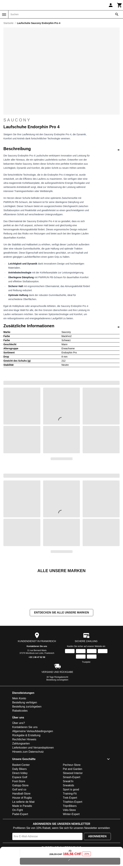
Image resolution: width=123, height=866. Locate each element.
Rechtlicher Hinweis (24, 773)
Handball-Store (21, 827)
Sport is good (71, 823)
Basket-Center (21, 799)
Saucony (61, 120)
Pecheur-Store (72, 799)
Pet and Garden (72, 803)
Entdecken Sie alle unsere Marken (61, 646)
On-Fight (17, 844)
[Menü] (4, 14)
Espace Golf (19, 811)
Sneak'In (68, 815)
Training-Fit (70, 827)
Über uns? (18, 757)
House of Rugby (22, 831)
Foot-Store (18, 815)
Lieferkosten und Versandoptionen (33, 781)
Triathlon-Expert (72, 836)
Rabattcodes (20, 744)
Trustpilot (86, 696)
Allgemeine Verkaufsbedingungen (32, 765)
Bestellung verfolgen (24, 736)
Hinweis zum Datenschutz (28, 785)
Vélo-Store (69, 844)
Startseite (8, 23)
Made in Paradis (22, 840)
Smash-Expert (71, 811)
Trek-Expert (70, 831)
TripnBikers (70, 840)
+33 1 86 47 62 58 (37, 691)
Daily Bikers (19, 803)
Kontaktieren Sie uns (37, 680)
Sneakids (68, 819)
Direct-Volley (20, 807)
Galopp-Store (20, 819)
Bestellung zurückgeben (57, 714)
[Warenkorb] (119, 5)
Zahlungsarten (21, 777)
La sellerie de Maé (23, 836)
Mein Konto (19, 732)
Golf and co (19, 823)
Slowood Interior (73, 807)
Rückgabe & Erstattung (26, 769)
